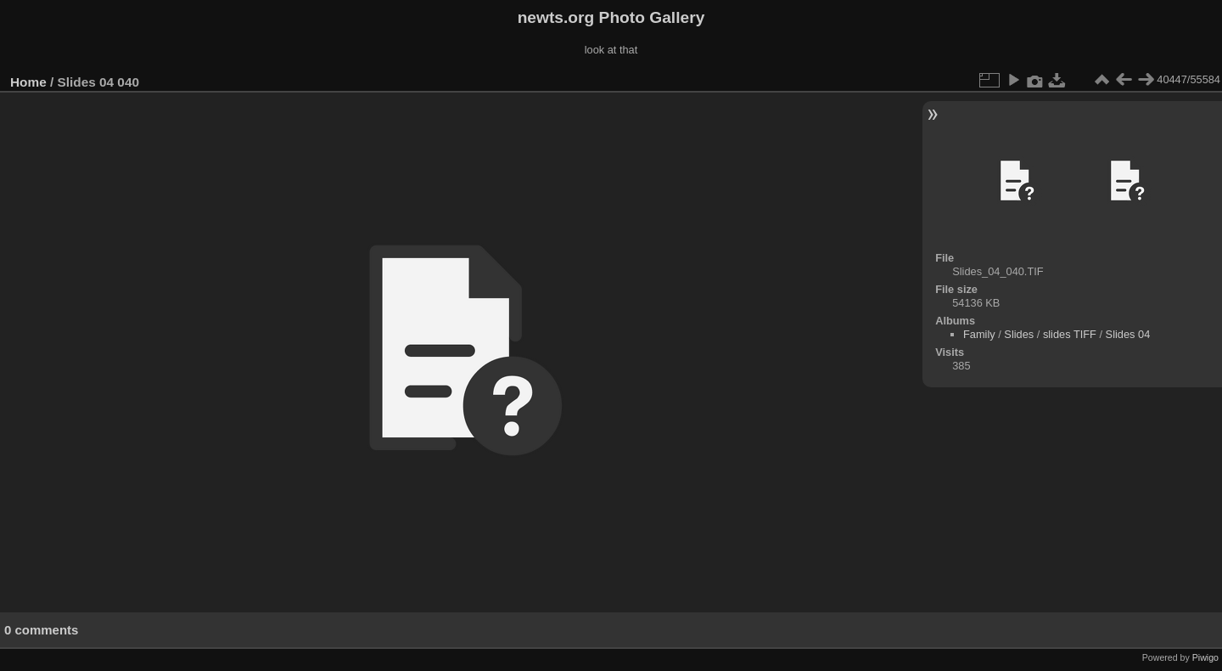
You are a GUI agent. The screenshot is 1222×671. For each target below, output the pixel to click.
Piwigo (1205, 657)
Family (979, 334)
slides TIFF (1069, 334)
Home (28, 82)
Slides (1019, 334)
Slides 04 (1128, 334)
